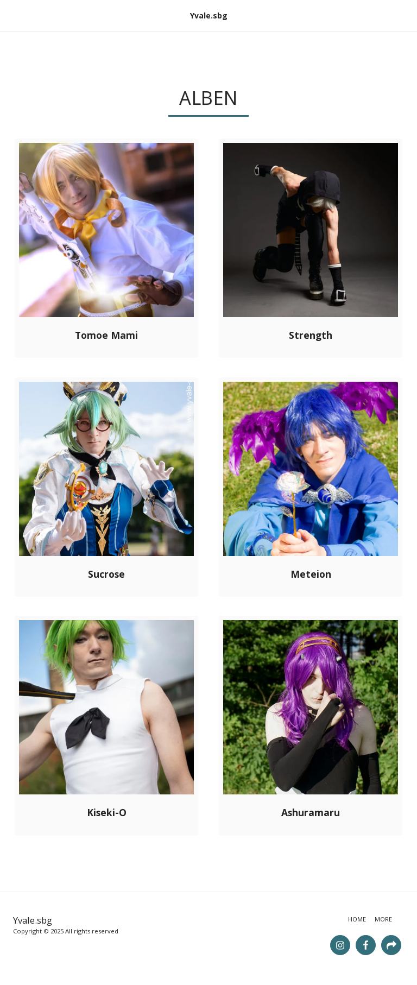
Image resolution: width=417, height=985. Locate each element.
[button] (12, 15)
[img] (106, 230)
